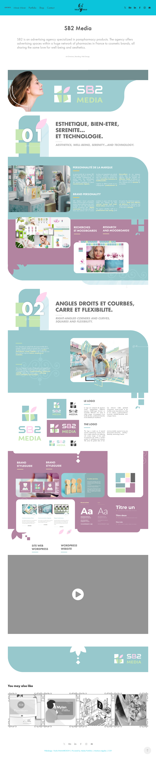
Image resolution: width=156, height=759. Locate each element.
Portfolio (32, 7)
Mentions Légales (100, 751)
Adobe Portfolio (86, 751)
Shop (41, 7)
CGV (110, 751)
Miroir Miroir (20, 7)
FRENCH (8, 7)
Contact (50, 7)
